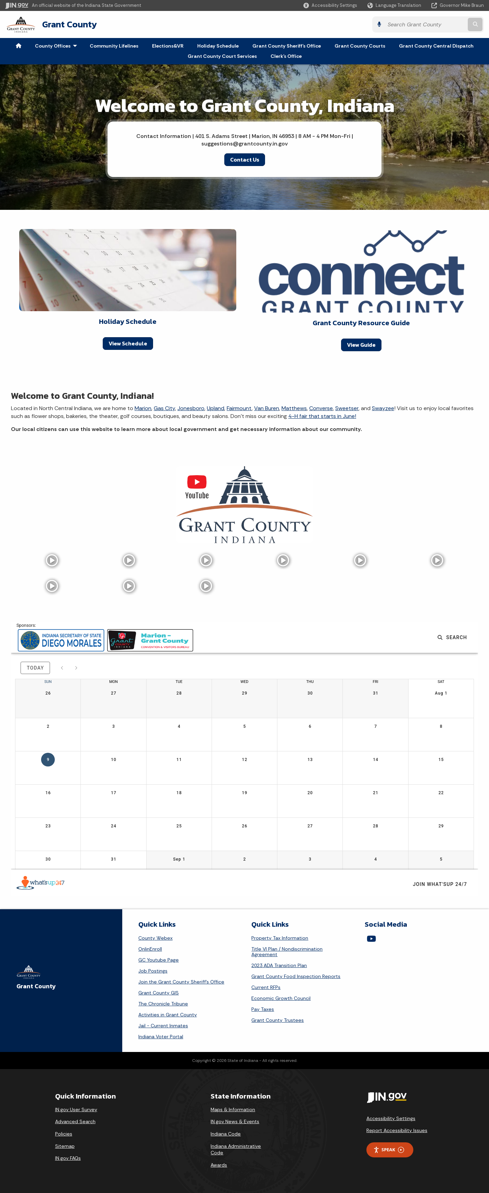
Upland (215, 408)
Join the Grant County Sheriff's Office (181, 982)
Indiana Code (226, 1134)
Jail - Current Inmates (163, 1026)
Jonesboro (190, 408)
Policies (63, 1134)
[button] (330, 5)
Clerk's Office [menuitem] (286, 56)
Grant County (69, 24)
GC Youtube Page (158, 960)
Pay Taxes (262, 1009)
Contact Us (244, 159)
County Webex (155, 938)
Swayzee (383, 408)
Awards (219, 1165)
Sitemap (65, 1146)
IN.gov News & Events (235, 1121)
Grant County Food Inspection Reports (295, 976)
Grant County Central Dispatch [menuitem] (436, 46)
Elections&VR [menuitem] (168, 46)
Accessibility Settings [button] (390, 1118)
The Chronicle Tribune (163, 1004)
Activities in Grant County (167, 1015)
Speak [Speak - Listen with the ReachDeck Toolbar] (388, 1149)
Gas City (164, 408)
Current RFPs (265, 987)
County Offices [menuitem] (57, 46)
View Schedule (128, 343)
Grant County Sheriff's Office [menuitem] (286, 46)
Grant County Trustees (277, 1020)
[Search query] (425, 24)
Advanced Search (75, 1121)
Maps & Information (233, 1109)
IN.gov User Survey (76, 1109)
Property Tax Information (279, 938)
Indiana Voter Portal (160, 1036)
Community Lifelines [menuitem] (114, 46)
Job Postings (152, 971)
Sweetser (347, 408)
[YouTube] (371, 939)
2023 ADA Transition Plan (279, 965)
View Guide (361, 345)
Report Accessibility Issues (396, 1130)
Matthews (294, 408)
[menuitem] (18, 46)
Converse (321, 408)
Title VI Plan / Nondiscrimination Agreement (287, 951)
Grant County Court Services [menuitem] (222, 56)
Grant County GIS (158, 993)
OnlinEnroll (150, 949)
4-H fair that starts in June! (322, 416)
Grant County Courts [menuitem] (360, 46)
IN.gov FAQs (68, 1158)
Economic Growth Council (281, 998)
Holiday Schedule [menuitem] (218, 46)
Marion (143, 408)
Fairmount (239, 408)
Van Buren (266, 408)
